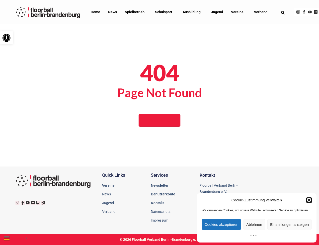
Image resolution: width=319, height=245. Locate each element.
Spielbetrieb (136, 11)
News (112, 12)
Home (95, 12)
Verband (262, 11)
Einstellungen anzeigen (289, 224)
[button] (6, 37)
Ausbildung (193, 11)
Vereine (238, 11)
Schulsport (165, 11)
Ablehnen (254, 224)
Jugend (217, 12)
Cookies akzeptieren (222, 224)
